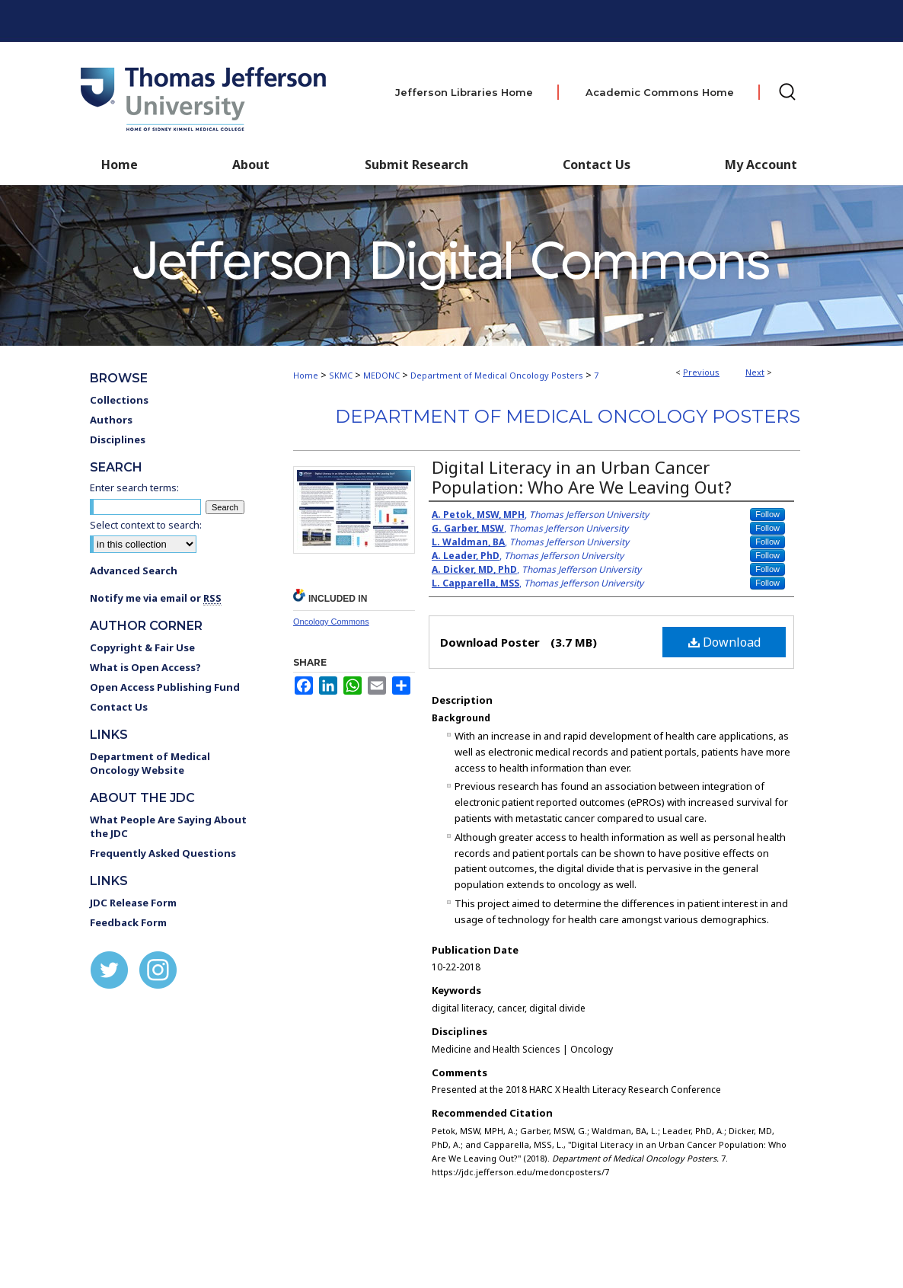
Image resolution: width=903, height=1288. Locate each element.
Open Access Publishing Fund (165, 687)
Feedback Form (128, 922)
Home (305, 375)
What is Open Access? (145, 667)
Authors (111, 420)
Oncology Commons (331, 621)
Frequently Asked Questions (163, 853)
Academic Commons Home (660, 92)
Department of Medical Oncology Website (150, 763)
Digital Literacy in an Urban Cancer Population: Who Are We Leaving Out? (582, 476)
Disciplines (117, 439)
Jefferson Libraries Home (464, 92)
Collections (119, 400)
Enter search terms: (134, 487)
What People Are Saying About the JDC (168, 826)
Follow (767, 514)
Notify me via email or (156, 598)
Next (754, 372)
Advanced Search (133, 570)
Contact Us (596, 164)
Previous (701, 372)
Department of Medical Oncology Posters (496, 375)
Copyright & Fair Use (142, 647)
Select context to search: (146, 525)
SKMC (341, 375)
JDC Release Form (133, 902)
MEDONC (381, 375)
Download (724, 642)
